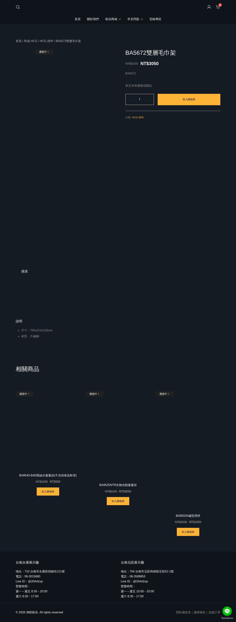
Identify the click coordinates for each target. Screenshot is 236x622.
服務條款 (200, 612)
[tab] (24, 271)
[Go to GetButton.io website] (227, 618)
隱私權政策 (183, 612)
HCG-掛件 (46, 41)
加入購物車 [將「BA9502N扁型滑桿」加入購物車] (188, 532)
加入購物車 (189, 99)
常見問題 (133, 19)
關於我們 (93, 19)
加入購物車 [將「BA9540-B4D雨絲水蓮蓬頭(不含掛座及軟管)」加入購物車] (47, 491)
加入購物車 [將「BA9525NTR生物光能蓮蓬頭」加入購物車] (118, 501)
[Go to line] (227, 611)
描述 (24, 271)
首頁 (78, 19)
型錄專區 (155, 19)
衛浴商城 (111, 19)
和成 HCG (30, 41)
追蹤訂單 (214, 612)
